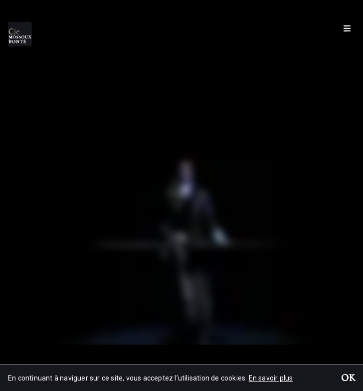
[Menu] (347, 28)
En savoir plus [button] (271, 378)
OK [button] (348, 379)
